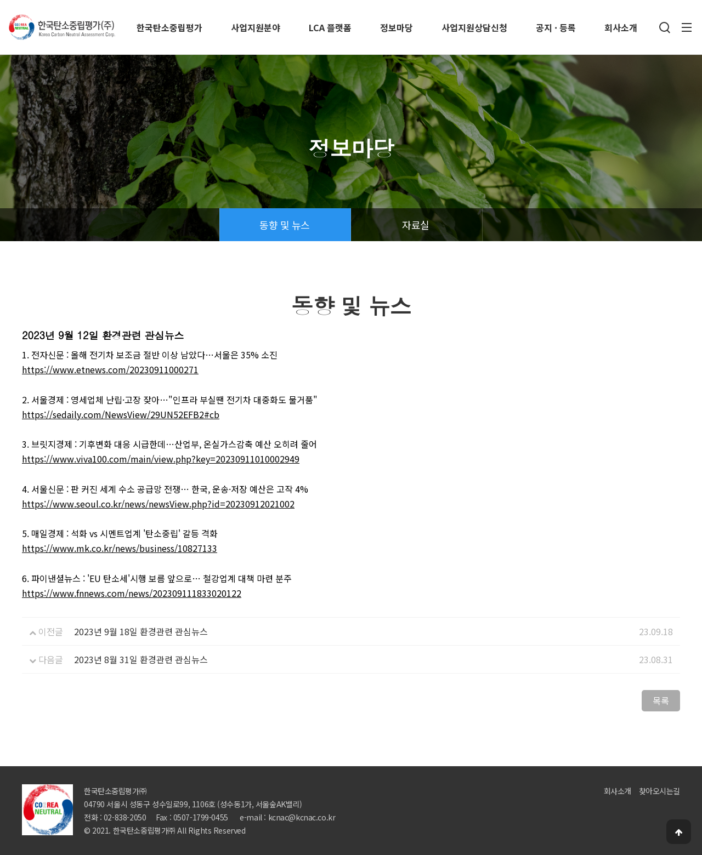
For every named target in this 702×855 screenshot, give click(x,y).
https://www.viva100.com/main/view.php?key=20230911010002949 (160, 458)
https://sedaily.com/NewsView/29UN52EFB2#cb (120, 414)
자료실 (415, 225)
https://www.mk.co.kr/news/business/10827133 (119, 548)
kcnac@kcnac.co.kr (302, 817)
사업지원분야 (255, 27)
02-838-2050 (125, 817)
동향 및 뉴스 (284, 225)
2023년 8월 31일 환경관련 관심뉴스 (141, 659)
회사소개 (620, 27)
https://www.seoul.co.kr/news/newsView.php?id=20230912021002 (158, 503)
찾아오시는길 (659, 790)
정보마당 (396, 27)
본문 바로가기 (0, 0)
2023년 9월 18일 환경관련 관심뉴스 (141, 631)
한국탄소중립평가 (169, 27)
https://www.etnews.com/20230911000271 (110, 369)
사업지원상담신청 (474, 27)
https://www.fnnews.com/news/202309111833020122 (131, 593)
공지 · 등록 (556, 27)
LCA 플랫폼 (330, 27)
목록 (661, 700)
